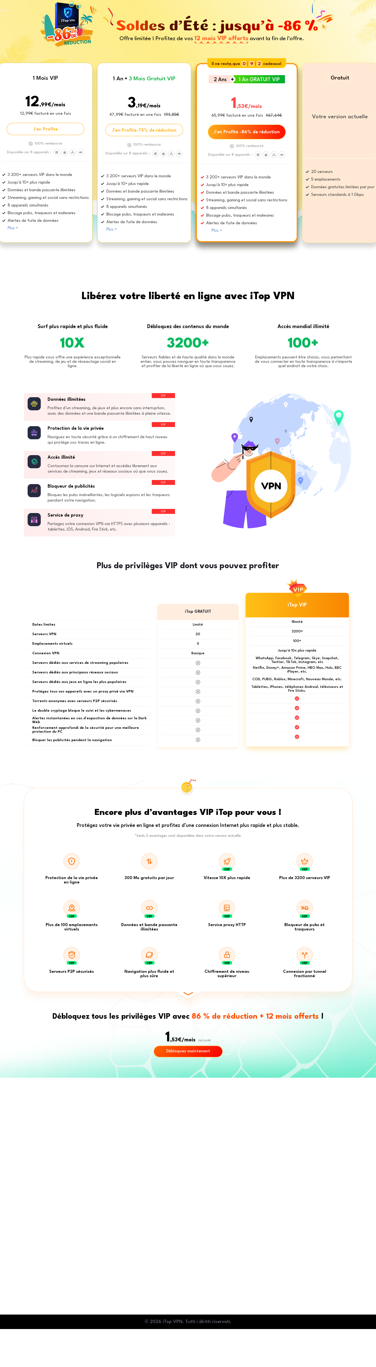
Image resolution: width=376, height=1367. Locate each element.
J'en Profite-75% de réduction (144, 130)
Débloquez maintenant (188, 1051)
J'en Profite (45, 129)
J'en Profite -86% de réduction (247, 132)
